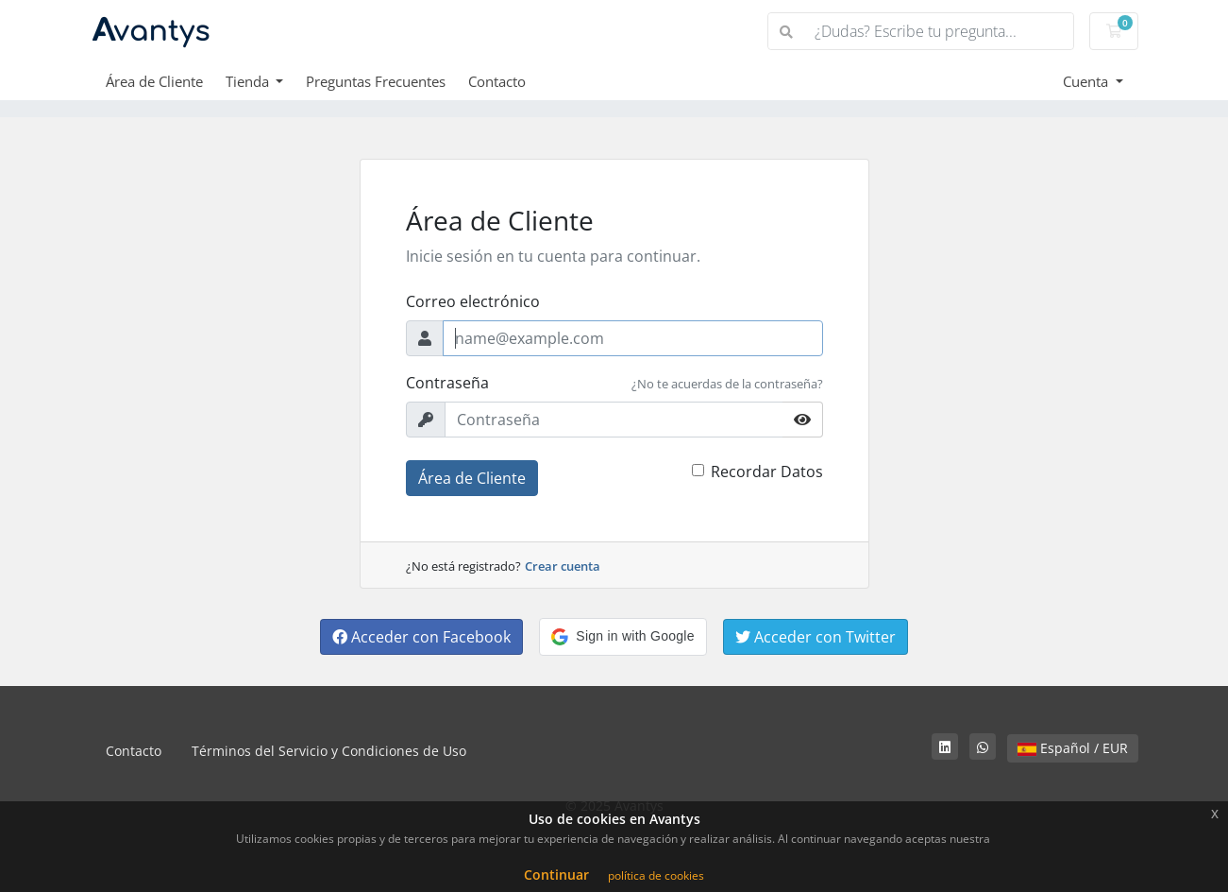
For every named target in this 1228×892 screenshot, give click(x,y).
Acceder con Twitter (815, 636)
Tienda (249, 81)
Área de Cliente (154, 81)
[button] (622, 637)
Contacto (497, 81)
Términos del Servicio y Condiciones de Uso (329, 751)
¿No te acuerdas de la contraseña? (727, 383)
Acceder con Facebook (421, 636)
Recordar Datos (767, 471)
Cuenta (1087, 81)
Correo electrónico (473, 301)
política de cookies (656, 875)
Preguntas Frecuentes (376, 81)
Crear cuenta (562, 566)
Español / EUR (1073, 748)
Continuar (556, 874)
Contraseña (447, 382)
